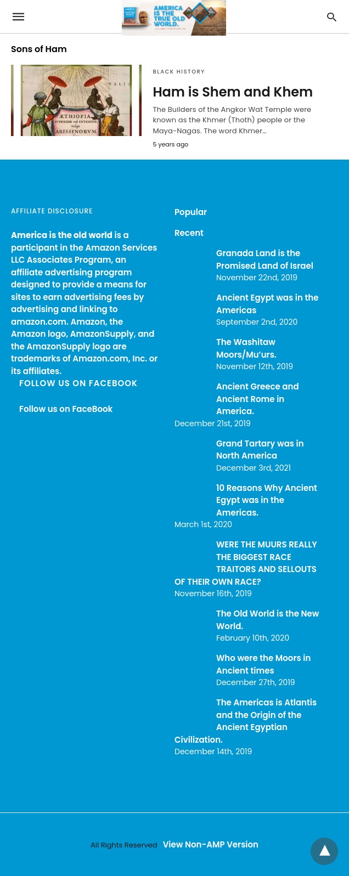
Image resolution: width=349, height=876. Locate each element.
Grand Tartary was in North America (260, 450)
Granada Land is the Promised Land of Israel (264, 259)
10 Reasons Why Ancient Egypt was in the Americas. (266, 500)
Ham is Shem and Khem (233, 92)
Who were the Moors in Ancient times (263, 664)
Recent (189, 233)
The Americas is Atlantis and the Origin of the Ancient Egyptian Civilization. (245, 721)
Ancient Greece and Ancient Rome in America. (257, 399)
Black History (179, 71)
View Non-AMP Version (210, 844)
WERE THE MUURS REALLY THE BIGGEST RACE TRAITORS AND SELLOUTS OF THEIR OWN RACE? (245, 563)
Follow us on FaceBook (78, 383)
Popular (190, 212)
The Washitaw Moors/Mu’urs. (246, 348)
